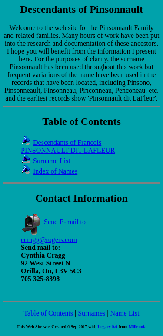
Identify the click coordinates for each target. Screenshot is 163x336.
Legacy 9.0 (108, 326)
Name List (124, 313)
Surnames (91, 313)
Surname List (51, 161)
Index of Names (55, 171)
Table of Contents (48, 313)
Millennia (137, 326)
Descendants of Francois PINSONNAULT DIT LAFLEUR (68, 146)
